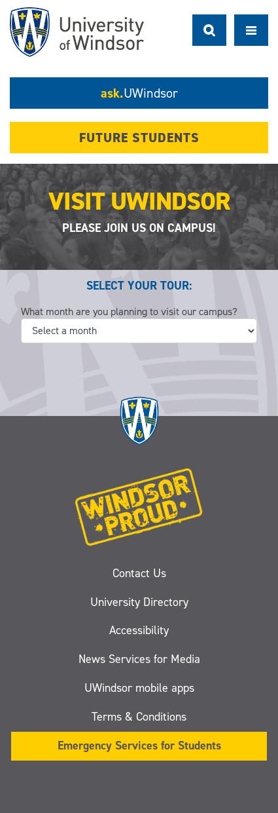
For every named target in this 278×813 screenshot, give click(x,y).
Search (209, 30)
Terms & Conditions (139, 717)
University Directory (139, 602)
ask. (139, 93)
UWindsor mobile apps (139, 688)
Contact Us (139, 573)
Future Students (139, 137)
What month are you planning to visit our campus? (129, 311)
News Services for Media (139, 659)
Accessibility (139, 630)
